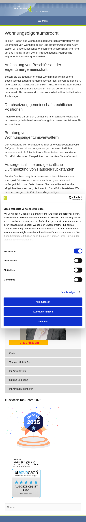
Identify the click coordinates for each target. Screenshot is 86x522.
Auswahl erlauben (43, 311)
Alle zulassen (43, 301)
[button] (43, 353)
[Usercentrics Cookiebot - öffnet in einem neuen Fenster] (68, 198)
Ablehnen (43, 321)
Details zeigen (68, 292)
